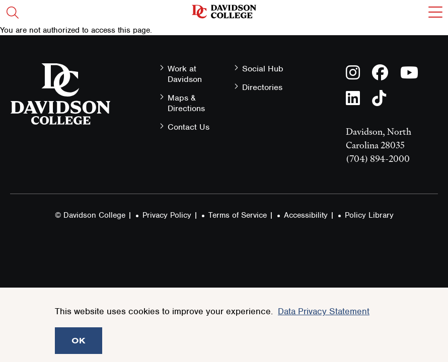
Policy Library (369, 215)
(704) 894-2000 (378, 158)
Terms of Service (237, 215)
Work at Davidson (185, 73)
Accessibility (306, 215)
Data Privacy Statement (323, 311)
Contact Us (188, 127)
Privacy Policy (166, 215)
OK (78, 340)
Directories (262, 87)
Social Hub (262, 68)
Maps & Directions (186, 103)
